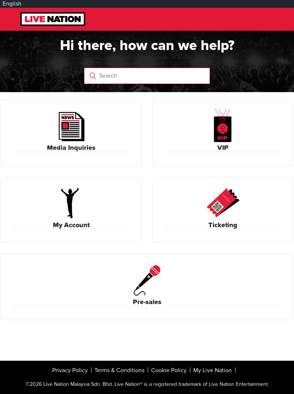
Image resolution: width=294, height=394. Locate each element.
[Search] (147, 76)
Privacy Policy (70, 370)
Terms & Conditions (119, 370)
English (12, 3)
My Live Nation (212, 370)
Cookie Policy (169, 370)
